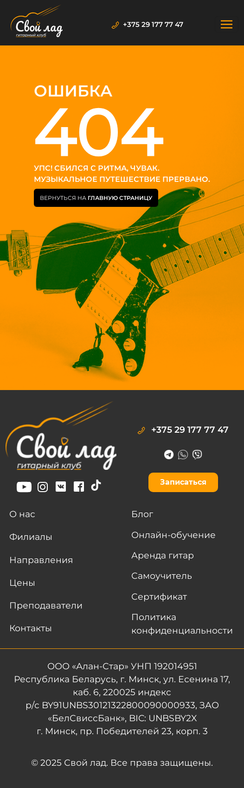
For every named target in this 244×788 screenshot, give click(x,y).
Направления (41, 560)
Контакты (30, 628)
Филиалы (30, 537)
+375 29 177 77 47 (147, 24)
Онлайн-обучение (173, 535)
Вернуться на (96, 197)
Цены (22, 582)
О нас (22, 514)
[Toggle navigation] (226, 24)
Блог (142, 514)
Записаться (183, 482)
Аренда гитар (162, 555)
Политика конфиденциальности (182, 623)
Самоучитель (161, 575)
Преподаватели (46, 605)
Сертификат (159, 596)
